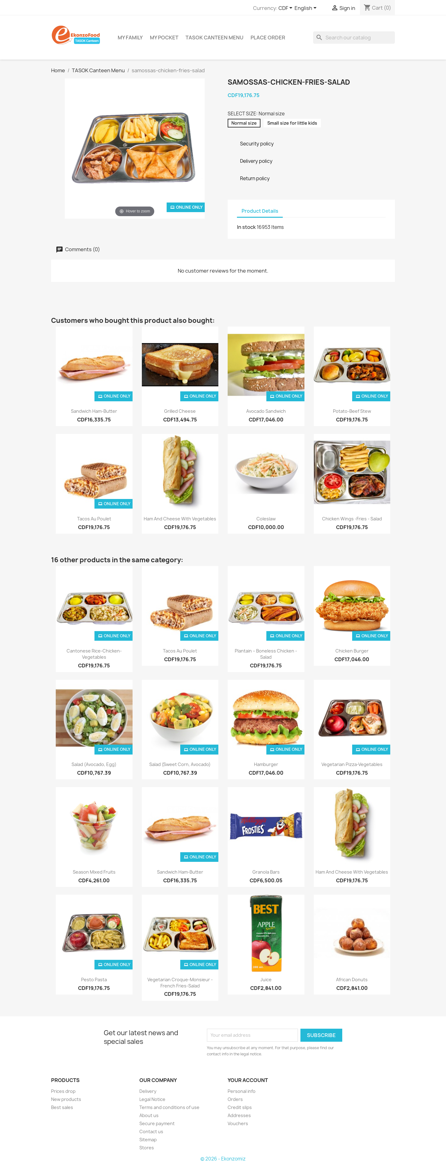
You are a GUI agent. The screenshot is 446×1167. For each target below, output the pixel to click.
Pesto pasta (94, 979)
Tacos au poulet (94, 519)
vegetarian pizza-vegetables (352, 764)
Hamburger (266, 764)
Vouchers (238, 1123)
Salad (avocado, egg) (94, 764)
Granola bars (266, 872)
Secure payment (157, 1123)
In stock (246, 227)
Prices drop (63, 1091)
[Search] (354, 37)
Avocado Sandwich (266, 411)
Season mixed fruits (94, 872)
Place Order (268, 37)
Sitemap (148, 1140)
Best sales (62, 1107)
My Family (130, 37)
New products (66, 1099)
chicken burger (352, 651)
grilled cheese (180, 411)
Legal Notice (152, 1099)
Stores (146, 1148)
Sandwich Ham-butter (94, 411)
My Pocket (164, 37)
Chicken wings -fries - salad (352, 519)
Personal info (242, 1091)
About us (149, 1115)
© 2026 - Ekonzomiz (223, 1159)
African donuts (352, 979)
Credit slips (240, 1107)
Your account (248, 1080)
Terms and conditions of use (169, 1107)
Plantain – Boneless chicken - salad (266, 654)
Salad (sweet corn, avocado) (180, 764)
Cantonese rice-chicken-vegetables (94, 654)
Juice (266, 979)
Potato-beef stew (352, 411)
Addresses (239, 1115)
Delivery (147, 1091)
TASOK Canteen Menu (214, 37)
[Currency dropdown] (286, 8)
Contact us (151, 1131)
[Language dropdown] (307, 8)
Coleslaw (266, 519)
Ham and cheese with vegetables (180, 519)
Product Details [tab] (260, 211)
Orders (235, 1099)
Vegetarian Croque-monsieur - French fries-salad (180, 983)
